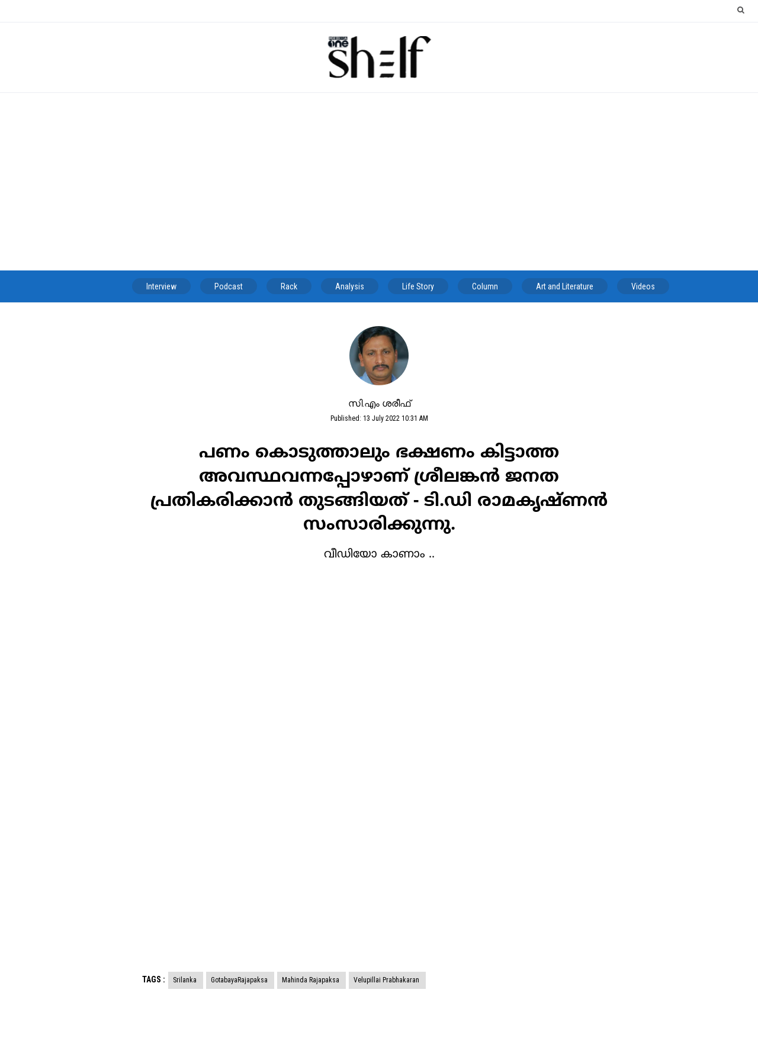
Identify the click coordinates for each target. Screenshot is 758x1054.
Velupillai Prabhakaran (387, 980)
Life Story (418, 286)
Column (485, 286)
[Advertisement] (379, 182)
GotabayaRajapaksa (240, 980)
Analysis (349, 286)
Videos (643, 286)
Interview (161, 286)
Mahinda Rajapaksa (311, 980)
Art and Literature (564, 286)
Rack (289, 286)
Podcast (228, 286)
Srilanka (185, 980)
